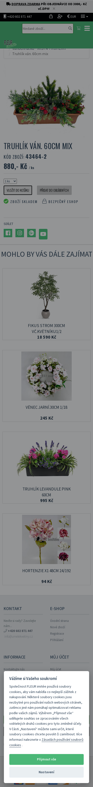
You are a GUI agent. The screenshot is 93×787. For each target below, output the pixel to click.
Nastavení (46, 772)
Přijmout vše (46, 759)
